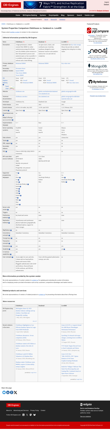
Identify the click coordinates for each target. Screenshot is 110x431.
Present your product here (98, 96)
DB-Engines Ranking (30, 15)
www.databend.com (44, 93)
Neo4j (46, 19)
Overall (25, 80)
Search (79, 15)
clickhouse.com (20, 91)
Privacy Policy (34, 410)
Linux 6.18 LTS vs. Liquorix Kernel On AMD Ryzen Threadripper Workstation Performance (71, 327)
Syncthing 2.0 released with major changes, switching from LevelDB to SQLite (71, 338)
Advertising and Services (21, 410)
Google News (33, 372)
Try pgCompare (97, 43)
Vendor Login (89, 15)
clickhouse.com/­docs (21, 96)
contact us (35, 280)
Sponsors (70, 15)
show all (34, 321)
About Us (9, 410)
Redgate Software (103, 11)
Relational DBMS (21, 63)
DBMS (3, 24)
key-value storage (76, 44)
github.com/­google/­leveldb (68, 91)
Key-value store (65, 63)
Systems (43, 15)
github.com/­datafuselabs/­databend (48, 91)
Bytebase (62, 19)
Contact (43, 410)
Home (18, 15)
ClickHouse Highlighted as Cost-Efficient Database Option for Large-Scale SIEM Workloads (26, 327)
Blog (62, 15)
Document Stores (20, 68)
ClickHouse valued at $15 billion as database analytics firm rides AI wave (26, 346)
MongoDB (54, 19)
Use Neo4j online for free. (98, 58)
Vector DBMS (20, 75)
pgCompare (91, 35)
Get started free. (97, 74)
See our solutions (85, 416)
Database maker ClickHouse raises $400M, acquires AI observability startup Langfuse (25, 364)
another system (15, 32)
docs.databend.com (44, 96)
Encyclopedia (53, 15)
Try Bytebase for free (98, 89)
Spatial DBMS (20, 70)
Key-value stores (74, 82)
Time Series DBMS (21, 73)
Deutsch (106, 4)
